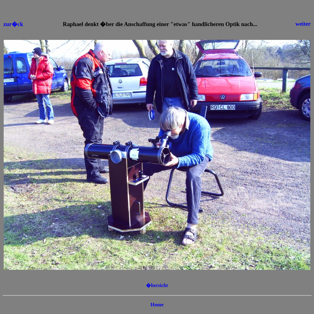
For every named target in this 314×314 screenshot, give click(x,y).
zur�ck (13, 24)
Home (157, 305)
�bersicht (157, 285)
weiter (303, 24)
